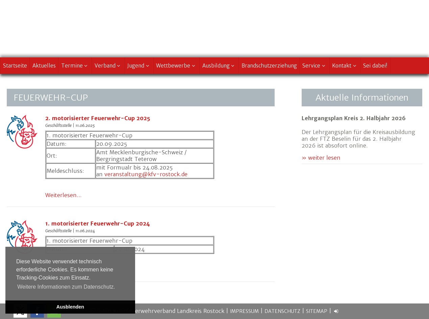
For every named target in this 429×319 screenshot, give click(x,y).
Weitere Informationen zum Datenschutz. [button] (66, 287)
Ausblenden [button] (70, 307)
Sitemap (316, 311)
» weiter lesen (321, 157)
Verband (108, 65)
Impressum (244, 311)
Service (314, 65)
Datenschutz (282, 311)
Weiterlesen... (63, 195)
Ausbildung (219, 65)
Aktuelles (44, 65)
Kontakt (345, 65)
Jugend (139, 65)
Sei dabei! (375, 65)
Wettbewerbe (176, 65)
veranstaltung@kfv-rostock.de (145, 174)
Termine (75, 65)
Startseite (15, 65)
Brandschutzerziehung (269, 65)
